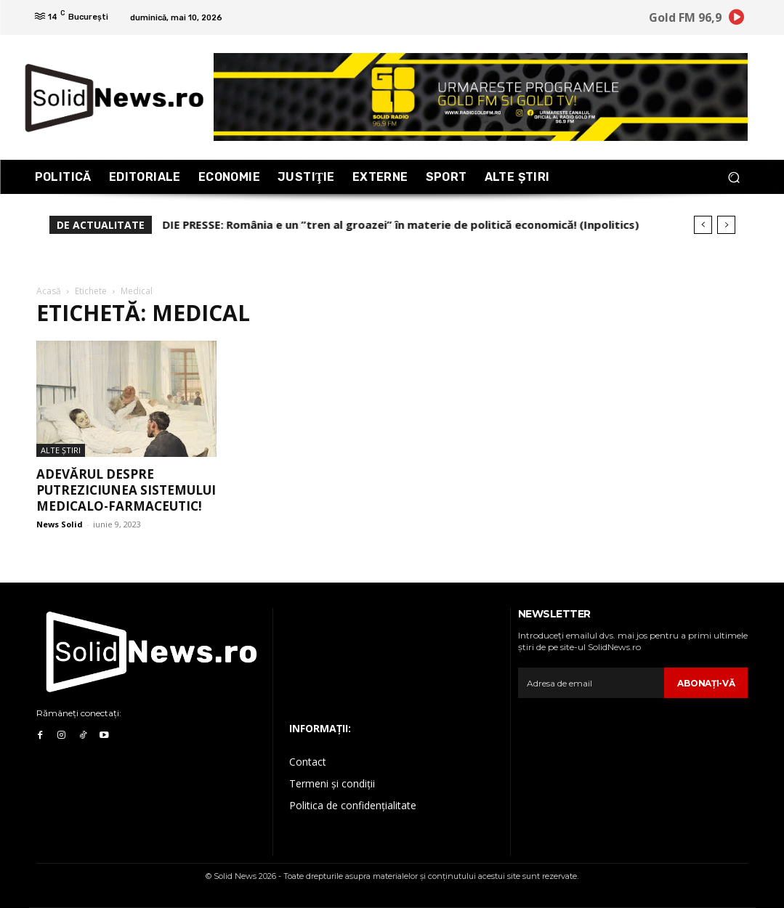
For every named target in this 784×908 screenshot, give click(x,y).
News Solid (59, 524)
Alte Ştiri (61, 450)
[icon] (736, 19)
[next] (726, 225)
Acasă (48, 291)
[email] (591, 683)
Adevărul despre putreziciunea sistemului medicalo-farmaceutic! (126, 490)
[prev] (703, 225)
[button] (734, 177)
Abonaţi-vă (706, 683)
